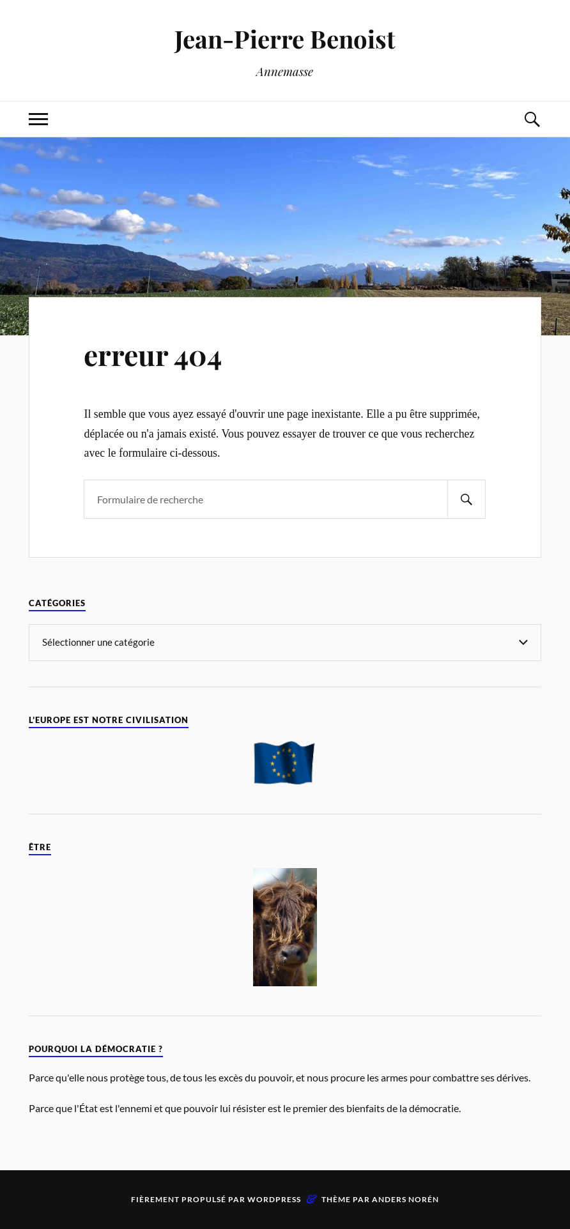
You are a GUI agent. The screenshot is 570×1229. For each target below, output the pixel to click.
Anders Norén (405, 1199)
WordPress (274, 1199)
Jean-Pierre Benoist (284, 38)
